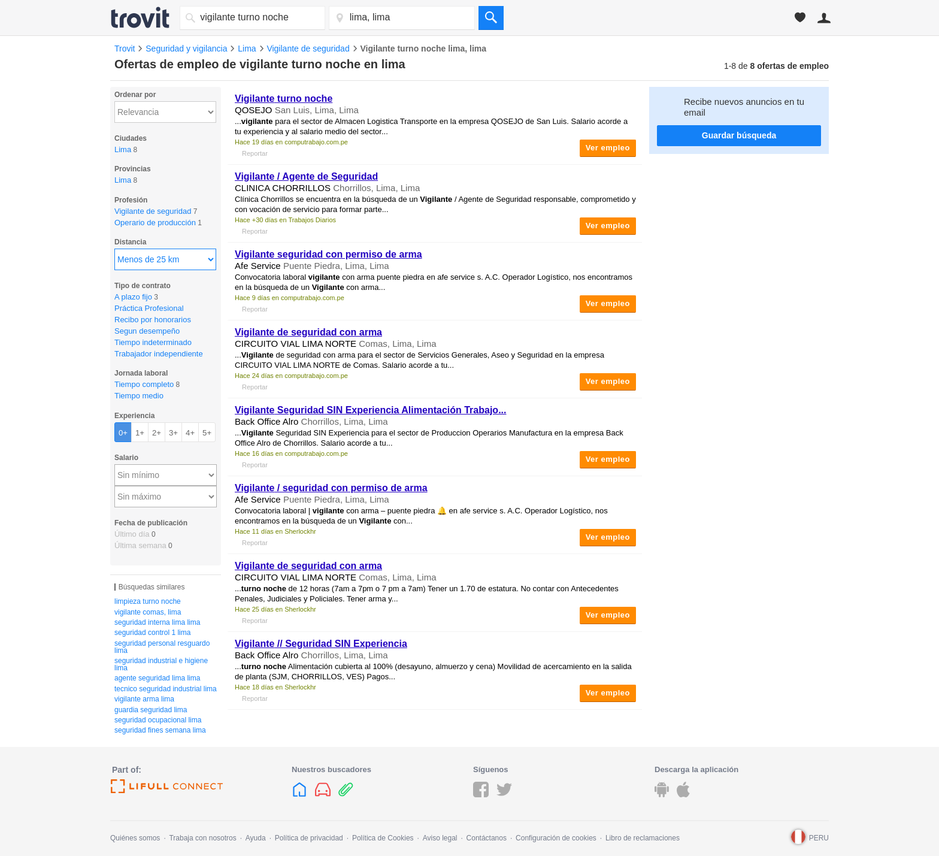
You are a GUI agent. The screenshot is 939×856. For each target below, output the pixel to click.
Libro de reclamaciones (642, 838)
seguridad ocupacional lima (157, 720)
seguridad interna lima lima (157, 622)
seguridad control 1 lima (152, 632)
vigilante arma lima (144, 699)
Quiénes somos (135, 838)
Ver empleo (608, 147)
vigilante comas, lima (147, 612)
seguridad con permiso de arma (328, 254)
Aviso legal (440, 838)
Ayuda (256, 838)
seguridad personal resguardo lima (162, 647)
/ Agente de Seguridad (306, 176)
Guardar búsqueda (739, 135)
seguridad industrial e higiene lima (161, 664)
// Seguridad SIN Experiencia (321, 644)
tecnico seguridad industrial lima (165, 688)
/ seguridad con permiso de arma (331, 488)
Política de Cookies (383, 838)
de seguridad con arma (308, 332)
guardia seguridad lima (150, 709)
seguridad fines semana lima (160, 730)
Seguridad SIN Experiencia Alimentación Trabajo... (370, 410)
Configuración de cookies (556, 838)
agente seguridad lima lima (157, 678)
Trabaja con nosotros (202, 838)
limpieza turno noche (147, 601)
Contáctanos (487, 838)
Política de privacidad (309, 838)
